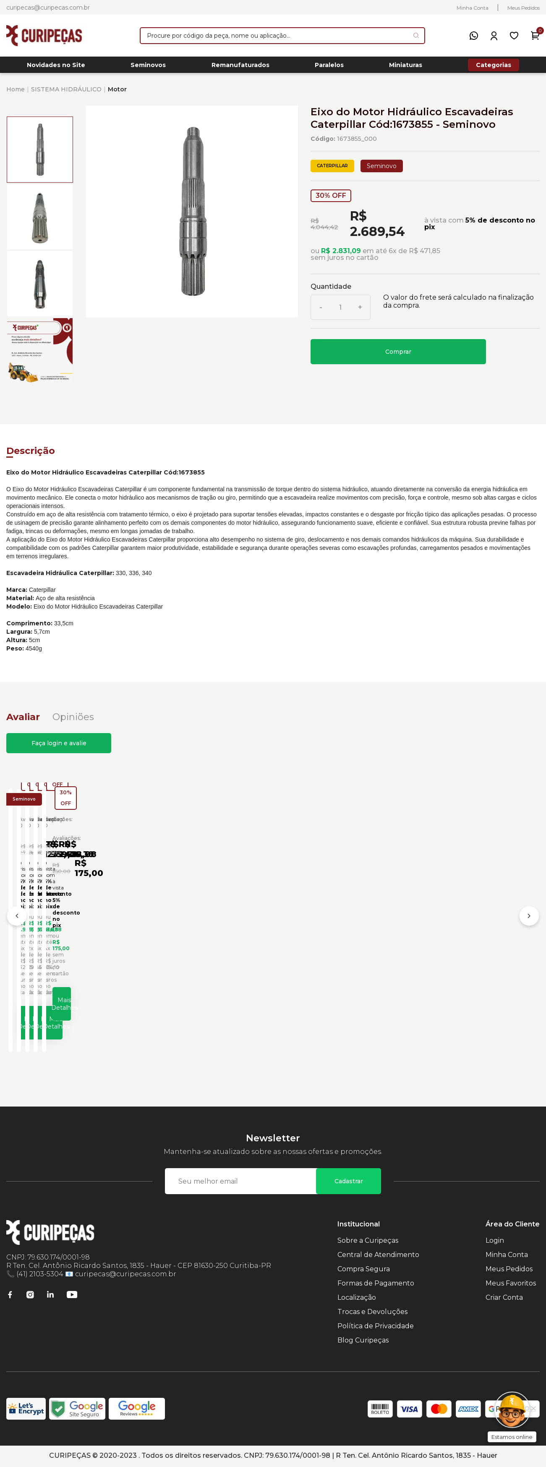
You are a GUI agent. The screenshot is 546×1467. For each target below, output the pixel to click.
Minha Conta (473, 8)
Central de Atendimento (378, 1256)
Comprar (398, 356)
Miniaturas (405, 67)
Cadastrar (348, 1182)
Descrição (30, 455)
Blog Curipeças (363, 1341)
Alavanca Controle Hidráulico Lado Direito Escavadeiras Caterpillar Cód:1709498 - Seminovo (468, 935)
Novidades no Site (56, 67)
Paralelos (329, 67)
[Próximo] (529, 920)
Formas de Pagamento (375, 1284)
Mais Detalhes (78, 1019)
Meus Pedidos (523, 8)
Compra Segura (363, 1270)
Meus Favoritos (511, 1284)
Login (495, 1242)
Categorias (493, 67)
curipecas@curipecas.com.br (48, 7)
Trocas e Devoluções (372, 1313)
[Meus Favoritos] (514, 35)
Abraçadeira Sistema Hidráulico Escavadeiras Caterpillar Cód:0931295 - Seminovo (202, 935)
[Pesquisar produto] (416, 35)
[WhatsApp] (474, 35)
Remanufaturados (240, 67)
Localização (356, 1299)
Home (15, 94)
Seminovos (148, 67)
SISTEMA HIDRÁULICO (66, 94)
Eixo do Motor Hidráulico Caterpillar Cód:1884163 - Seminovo (68, 935)
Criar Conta (504, 1299)
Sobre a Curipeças (367, 1242)
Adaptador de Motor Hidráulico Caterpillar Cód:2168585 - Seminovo (334, 935)
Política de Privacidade (375, 1327)
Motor (117, 94)
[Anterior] (16, 920)
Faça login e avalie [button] (58, 748)
